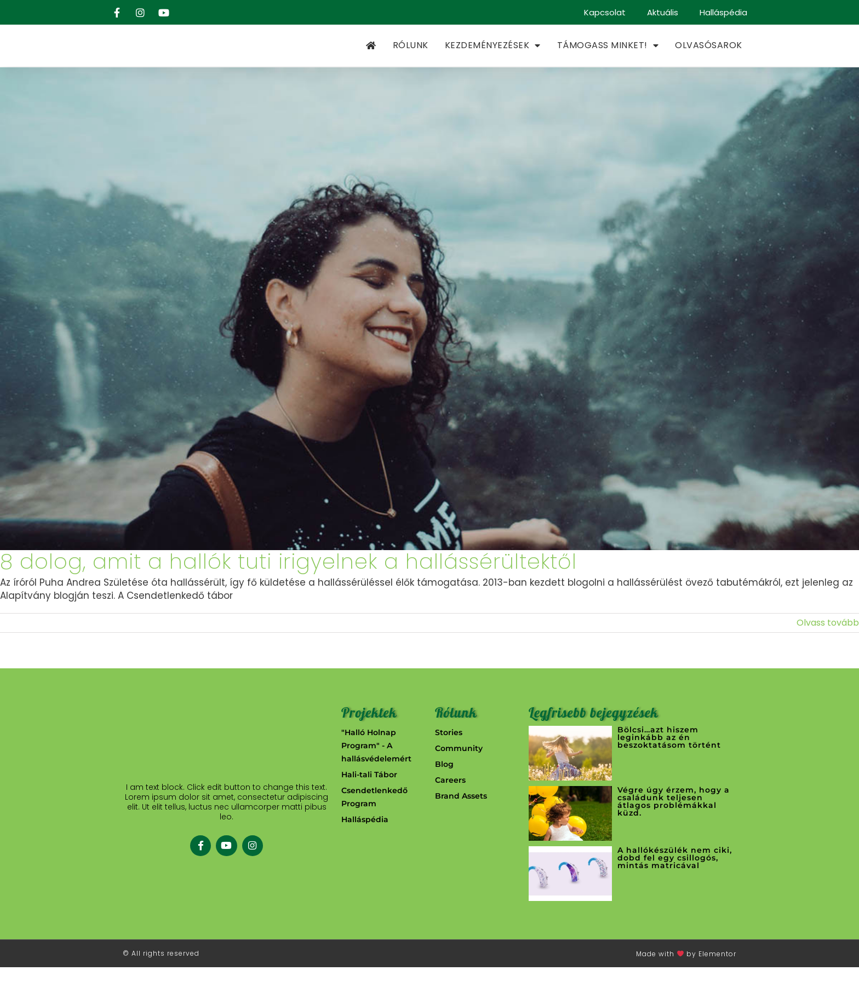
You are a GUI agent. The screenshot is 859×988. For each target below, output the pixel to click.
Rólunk (410, 56)
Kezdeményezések (493, 56)
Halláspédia (723, 12)
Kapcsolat (604, 12)
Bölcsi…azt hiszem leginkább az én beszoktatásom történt (669, 758)
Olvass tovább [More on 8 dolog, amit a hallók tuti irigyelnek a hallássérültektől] (828, 643)
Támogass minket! (608, 56)
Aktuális (662, 12)
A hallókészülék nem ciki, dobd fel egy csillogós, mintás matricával (674, 878)
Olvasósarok (708, 56)
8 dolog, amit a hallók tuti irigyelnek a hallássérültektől (288, 582)
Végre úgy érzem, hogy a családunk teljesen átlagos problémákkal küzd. (673, 822)
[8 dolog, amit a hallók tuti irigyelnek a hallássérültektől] (429, 330)
